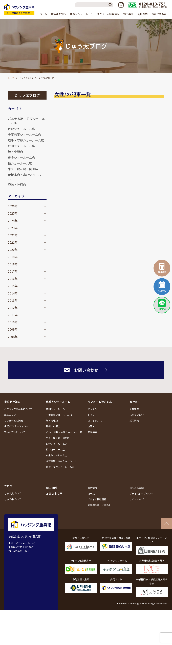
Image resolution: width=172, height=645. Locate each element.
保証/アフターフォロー (16, 426)
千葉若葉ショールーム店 (24, 134)
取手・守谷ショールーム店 (26, 140)
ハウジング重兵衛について (18, 409)
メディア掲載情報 (97, 499)
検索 (110, 4)
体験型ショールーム (58, 402)
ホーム (43, 14)
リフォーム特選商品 (100, 402)
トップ (11, 78)
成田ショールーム (55, 409)
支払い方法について (14, 432)
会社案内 (135, 402)
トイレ (91, 414)
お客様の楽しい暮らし (99, 505)
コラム (91, 493)
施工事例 (128, 14)
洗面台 (91, 426)
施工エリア (10, 414)
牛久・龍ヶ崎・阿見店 (23, 169)
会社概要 (134, 409)
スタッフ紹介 (137, 414)
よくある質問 (137, 487)
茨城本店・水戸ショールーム (26, 176)
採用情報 (134, 420)
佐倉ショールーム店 (21, 129)
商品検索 (92, 432)
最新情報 (92, 487)
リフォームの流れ (13, 420)
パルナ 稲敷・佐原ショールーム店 (26, 121)
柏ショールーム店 (20, 163)
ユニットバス (95, 420)
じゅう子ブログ (12, 499)
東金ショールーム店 (21, 157)
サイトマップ (137, 499)
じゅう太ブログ (26, 78)
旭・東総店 (15, 151)
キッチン (92, 409)
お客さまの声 (158, 14)
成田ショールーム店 (21, 146)
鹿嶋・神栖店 (17, 184)
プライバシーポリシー (141, 493)
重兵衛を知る (12, 402)
